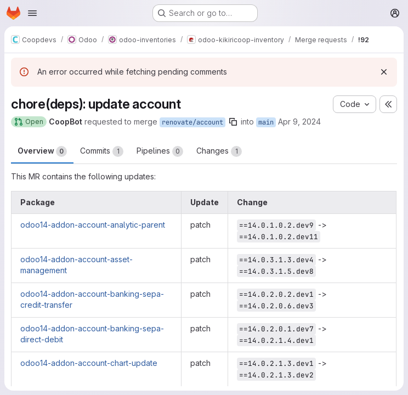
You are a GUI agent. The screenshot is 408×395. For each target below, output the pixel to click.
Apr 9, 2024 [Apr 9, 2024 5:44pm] (299, 121)
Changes (219, 151)
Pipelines (160, 151)
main (266, 122)
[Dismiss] (383, 71)
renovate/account (192, 122)
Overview (42, 151)
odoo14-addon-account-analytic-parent (92, 224)
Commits (101, 151)
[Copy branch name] (233, 121)
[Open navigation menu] (32, 13)
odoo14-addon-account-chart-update (88, 363)
